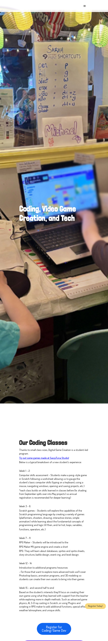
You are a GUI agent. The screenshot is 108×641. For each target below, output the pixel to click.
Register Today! (95, 606)
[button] (84, 6)
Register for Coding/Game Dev (54, 629)
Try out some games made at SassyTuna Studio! (44, 458)
